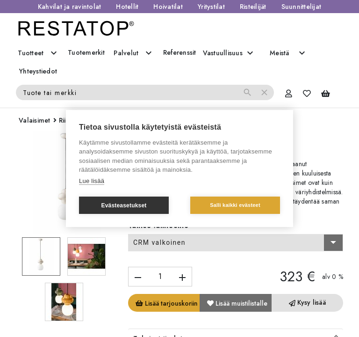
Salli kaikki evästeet (235, 205)
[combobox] (235, 243)
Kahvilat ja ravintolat (69, 6)
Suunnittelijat (301, 6)
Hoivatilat (168, 6)
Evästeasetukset (123, 205)
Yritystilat (211, 6)
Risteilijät (253, 6)
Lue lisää (91, 180)
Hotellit (127, 6)
